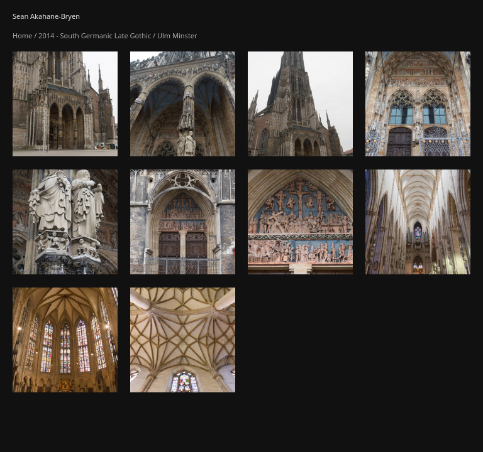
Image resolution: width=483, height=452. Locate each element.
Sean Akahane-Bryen (46, 16)
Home (22, 35)
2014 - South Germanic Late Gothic (94, 35)
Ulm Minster (177, 35)
